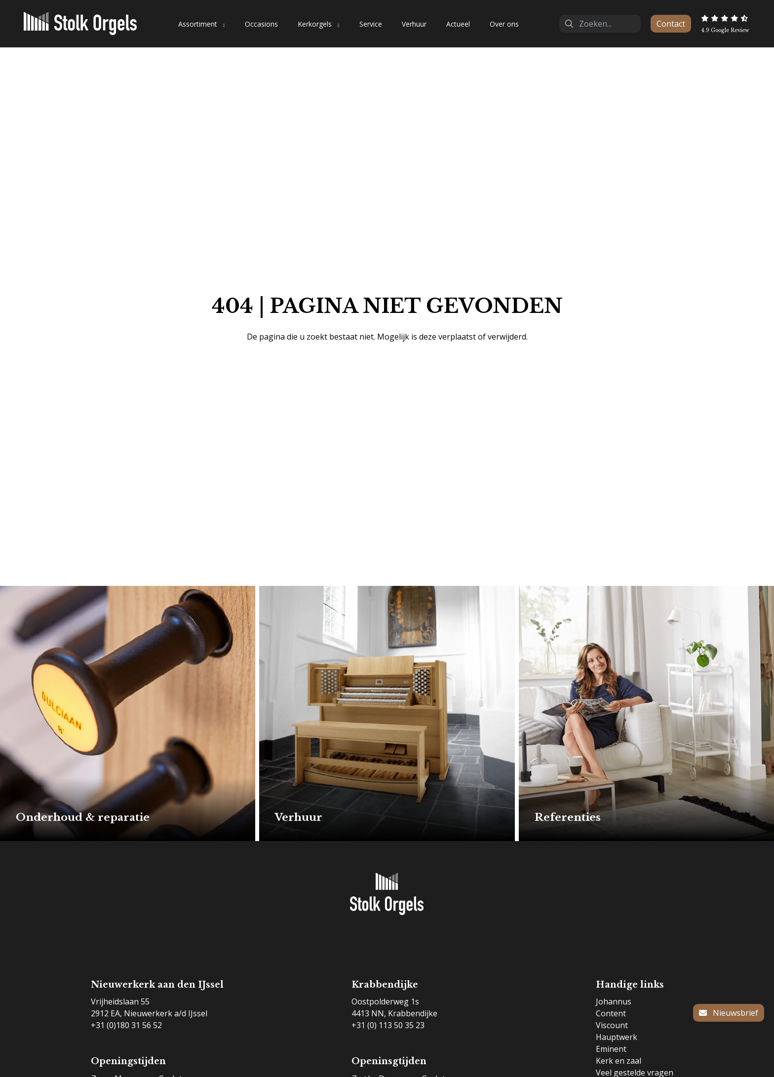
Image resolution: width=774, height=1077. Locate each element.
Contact (671, 23)
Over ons (504, 24)
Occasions (261, 24)
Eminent (611, 1048)
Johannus (613, 1001)
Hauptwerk (616, 1037)
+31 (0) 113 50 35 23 (388, 1025)
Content (611, 1013)
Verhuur (414, 24)
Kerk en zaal (618, 1060)
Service (370, 24)
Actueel (458, 24)
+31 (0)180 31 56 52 (126, 1025)
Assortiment (197, 24)
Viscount (612, 1025)
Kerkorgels (315, 24)
